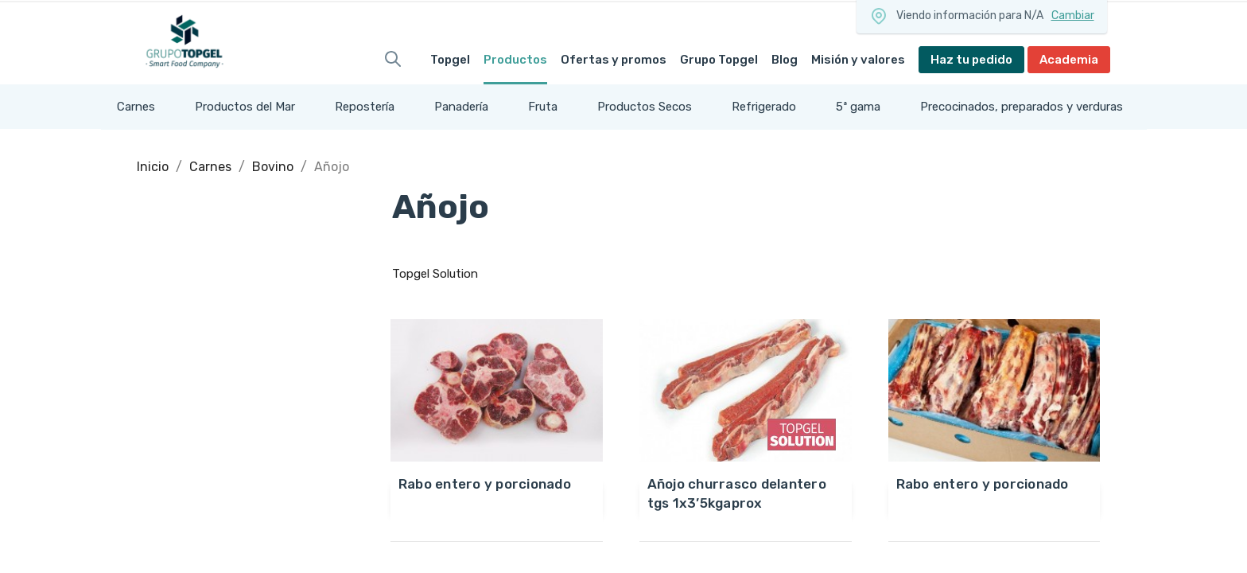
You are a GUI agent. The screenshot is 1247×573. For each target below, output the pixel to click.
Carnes (136, 106)
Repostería (364, 106)
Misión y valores (858, 60)
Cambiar (1072, 15)
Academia (1068, 60)
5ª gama (858, 106)
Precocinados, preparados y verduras (1021, 106)
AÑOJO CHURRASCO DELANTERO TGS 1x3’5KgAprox (736, 493)
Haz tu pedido (971, 60)
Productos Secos (644, 106)
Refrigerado (764, 106)
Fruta (542, 106)
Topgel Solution (435, 274)
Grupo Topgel (719, 60)
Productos (515, 60)
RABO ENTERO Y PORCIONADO (484, 484)
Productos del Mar (245, 106)
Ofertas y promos (613, 60)
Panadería (461, 106)
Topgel (450, 60)
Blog (784, 60)
